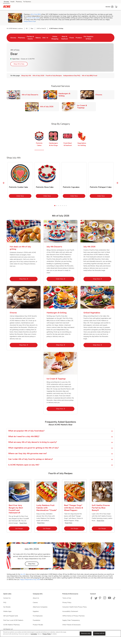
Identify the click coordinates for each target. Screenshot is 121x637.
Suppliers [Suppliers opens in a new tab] (36, 611)
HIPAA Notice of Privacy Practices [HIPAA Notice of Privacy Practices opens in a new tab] (73, 616)
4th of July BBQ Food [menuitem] (89, 76)
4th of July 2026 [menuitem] (38, 76)
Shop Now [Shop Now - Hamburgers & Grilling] (65, 345)
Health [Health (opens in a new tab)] (12, 2)
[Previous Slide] (3, 183)
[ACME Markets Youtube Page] (109, 599)
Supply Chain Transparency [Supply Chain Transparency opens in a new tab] (71, 620)
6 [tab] (64, 205)
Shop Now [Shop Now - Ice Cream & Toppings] (65, 409)
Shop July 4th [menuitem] (26, 76)
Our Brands (6, 607)
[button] (109, 6)
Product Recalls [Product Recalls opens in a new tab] (38, 625)
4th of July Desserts (31, 94)
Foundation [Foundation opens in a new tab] (36, 620)
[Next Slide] (117, 183)
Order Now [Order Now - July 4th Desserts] (65, 279)
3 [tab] (58, 205)
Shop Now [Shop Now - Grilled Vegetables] (102, 345)
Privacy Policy (47, 634)
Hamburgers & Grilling (68, 94)
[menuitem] (13, 37)
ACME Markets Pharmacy (11, 625)
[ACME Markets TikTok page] (114, 599)
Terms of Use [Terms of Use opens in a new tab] (66, 598)
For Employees (38, 616)
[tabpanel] (20, 181)
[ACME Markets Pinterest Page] (100, 599)
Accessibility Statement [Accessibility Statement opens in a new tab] (70, 611)
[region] (60, 633)
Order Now (23, 196)
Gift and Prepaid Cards (10, 616)
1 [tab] (54, 205)
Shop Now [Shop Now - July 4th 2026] (102, 279)
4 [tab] (60, 205)
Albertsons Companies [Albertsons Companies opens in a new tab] (40, 607)
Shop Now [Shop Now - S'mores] (28, 345)
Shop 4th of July (19, 64)
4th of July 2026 (47, 106)
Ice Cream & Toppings (86, 106)
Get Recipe (22, 528)
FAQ (4, 602)
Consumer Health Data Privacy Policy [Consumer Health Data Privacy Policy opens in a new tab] (74, 607)
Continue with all (99, 633)
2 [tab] (56, 205)
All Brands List (8, 629)
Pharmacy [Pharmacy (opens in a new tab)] (19, 2)
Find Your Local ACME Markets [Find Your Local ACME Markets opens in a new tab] (13, 620)
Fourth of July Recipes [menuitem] (54, 76)
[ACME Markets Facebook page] (91, 599)
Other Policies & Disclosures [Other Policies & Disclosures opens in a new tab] (71, 625)
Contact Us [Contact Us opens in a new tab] (6, 598)
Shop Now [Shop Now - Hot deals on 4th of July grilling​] (28, 279)
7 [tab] (66, 205)
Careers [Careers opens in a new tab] (35, 602)
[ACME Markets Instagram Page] (105, 599)
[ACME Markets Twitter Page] (96, 599)
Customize (34, 634)
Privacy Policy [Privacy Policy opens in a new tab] (66, 602)
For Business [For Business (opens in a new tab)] (27, 2)
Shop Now (33, 564)
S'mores (99, 94)
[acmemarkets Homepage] (6, 6)
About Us (36, 598)
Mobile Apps (7, 611)
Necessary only (85, 633)
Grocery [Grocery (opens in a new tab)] (6, 2)
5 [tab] (62, 205)
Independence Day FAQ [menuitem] (71, 76)
